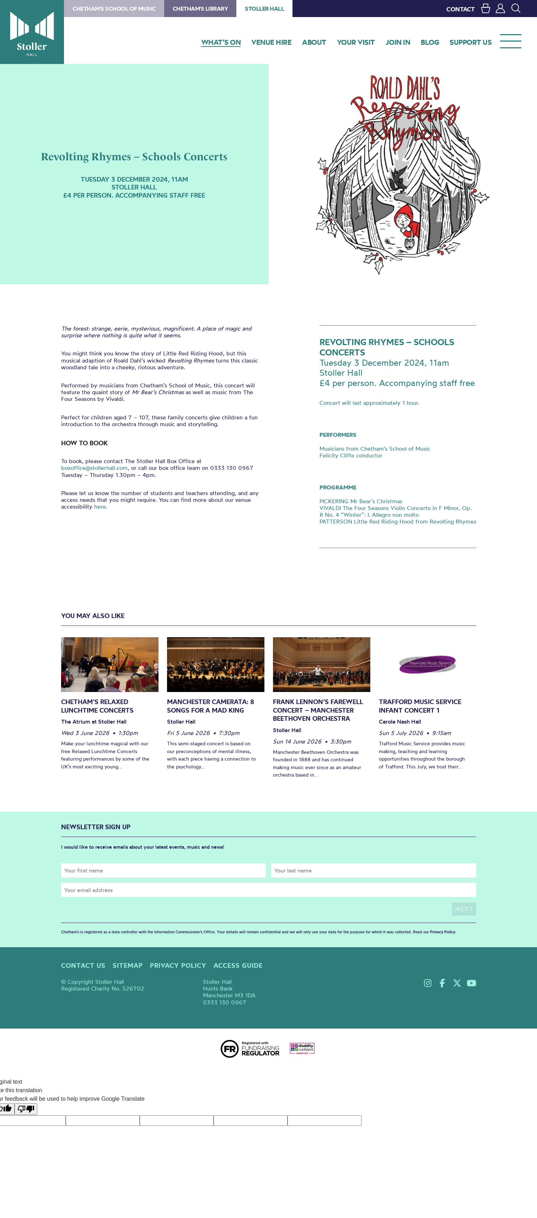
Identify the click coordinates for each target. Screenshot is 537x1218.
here (100, 506)
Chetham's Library (200, 8)
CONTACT (460, 9)
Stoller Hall (32, 32)
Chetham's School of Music (114, 8)
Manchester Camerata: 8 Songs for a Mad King (210, 706)
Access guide (238, 965)
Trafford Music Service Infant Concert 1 (420, 706)
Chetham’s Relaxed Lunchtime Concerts (97, 706)
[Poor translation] (26, 1109)
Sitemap (128, 965)
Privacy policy (178, 965)
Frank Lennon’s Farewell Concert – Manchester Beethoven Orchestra (318, 710)
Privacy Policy (442, 931)
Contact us (83, 965)
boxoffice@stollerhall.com (94, 467)
